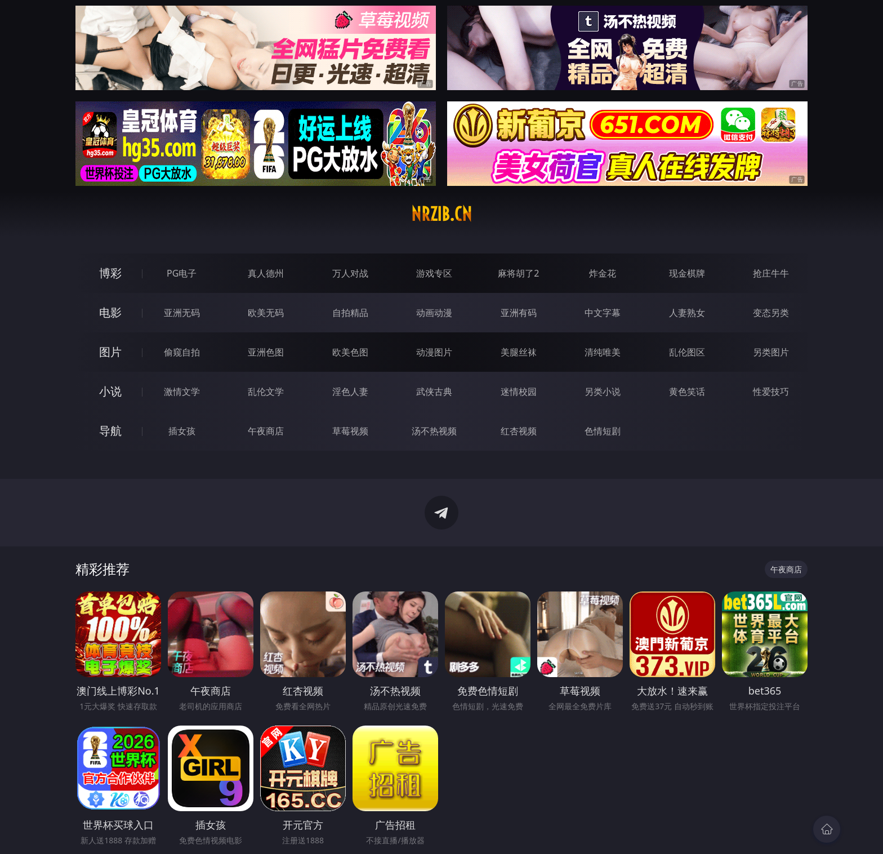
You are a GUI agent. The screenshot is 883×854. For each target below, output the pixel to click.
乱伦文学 (266, 391)
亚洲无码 (182, 312)
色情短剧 (603, 431)
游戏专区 (434, 273)
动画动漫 (434, 312)
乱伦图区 (687, 352)
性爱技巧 (771, 391)
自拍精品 (350, 312)
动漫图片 (434, 352)
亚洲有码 (519, 312)
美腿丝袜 (519, 352)
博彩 (110, 273)
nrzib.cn (441, 214)
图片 (110, 351)
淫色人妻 (350, 391)
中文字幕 (603, 312)
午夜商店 (266, 431)
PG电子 (182, 273)
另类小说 (603, 391)
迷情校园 (519, 391)
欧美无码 (266, 312)
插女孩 (181, 431)
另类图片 (771, 352)
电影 (110, 312)
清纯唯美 (603, 352)
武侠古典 (434, 391)
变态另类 (771, 312)
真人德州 (266, 273)
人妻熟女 (687, 312)
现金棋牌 (687, 273)
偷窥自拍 (182, 352)
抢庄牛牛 (771, 273)
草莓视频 (350, 431)
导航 (110, 430)
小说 (110, 391)
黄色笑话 (687, 391)
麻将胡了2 (518, 273)
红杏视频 (519, 431)
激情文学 (182, 391)
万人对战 (350, 273)
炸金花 (602, 273)
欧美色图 (350, 352)
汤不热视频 (434, 431)
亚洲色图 (266, 352)
